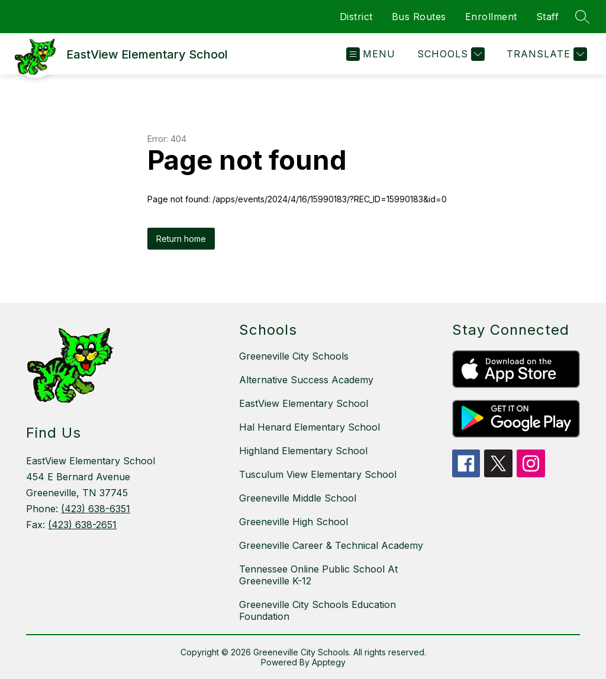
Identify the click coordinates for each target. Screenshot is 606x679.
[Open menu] (370, 54)
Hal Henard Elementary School (309, 427)
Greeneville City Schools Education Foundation (317, 610)
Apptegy (329, 662)
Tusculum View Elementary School (318, 474)
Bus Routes (419, 16)
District (356, 16)
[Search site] (582, 16)
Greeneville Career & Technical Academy (331, 545)
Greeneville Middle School (297, 498)
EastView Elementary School (303, 403)
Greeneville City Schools (294, 356)
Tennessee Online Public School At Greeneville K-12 (318, 575)
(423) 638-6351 (95, 509)
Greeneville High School (293, 522)
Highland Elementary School (303, 451)
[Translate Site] (545, 54)
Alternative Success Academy (306, 380)
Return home (181, 239)
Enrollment (491, 16)
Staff (547, 16)
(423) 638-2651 (82, 525)
